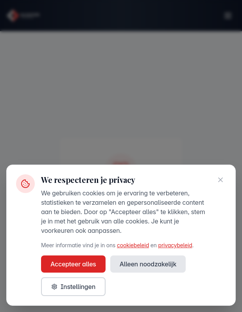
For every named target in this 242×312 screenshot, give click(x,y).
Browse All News (121, 242)
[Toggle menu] (228, 15)
